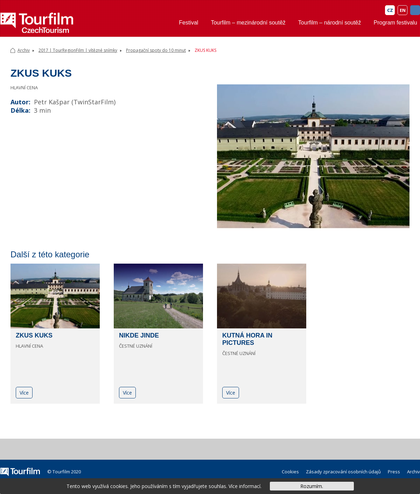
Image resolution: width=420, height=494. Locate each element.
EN (403, 10)
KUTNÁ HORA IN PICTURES (247, 339)
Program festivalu (396, 23)
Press (394, 471)
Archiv (24, 50)
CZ (390, 10)
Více (24, 392)
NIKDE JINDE (139, 335)
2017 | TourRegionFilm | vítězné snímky (77, 50)
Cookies (290, 471)
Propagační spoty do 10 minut (156, 50)
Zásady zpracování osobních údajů (343, 471)
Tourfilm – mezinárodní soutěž (248, 23)
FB (415, 10)
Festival (188, 23)
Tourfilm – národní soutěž (329, 23)
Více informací (244, 486)
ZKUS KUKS (34, 335)
